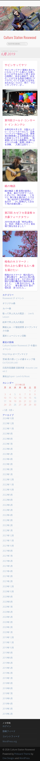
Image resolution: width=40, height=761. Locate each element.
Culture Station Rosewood (20, 37)
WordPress (24, 758)
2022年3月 (8, 520)
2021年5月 (8, 566)
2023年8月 (8, 438)
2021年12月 (8, 535)
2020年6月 (8, 611)
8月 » (11, 410)
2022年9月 (8, 494)
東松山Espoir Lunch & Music (16, 376)
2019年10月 (8, 647)
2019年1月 (8, 678)
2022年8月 (8, 499)
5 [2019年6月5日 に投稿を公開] (15, 394)
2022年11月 (8, 484)
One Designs (9, 758)
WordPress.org (10, 741)
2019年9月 (8, 652)
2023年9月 (8, 433)
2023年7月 (8, 443)
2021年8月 (8, 550)
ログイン (7, 726)
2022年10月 (8, 489)
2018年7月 (8, 693)
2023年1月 (8, 474)
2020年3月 (8, 622)
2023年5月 (8, 454)
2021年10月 (8, 545)
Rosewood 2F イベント (13, 298)
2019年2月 (8, 672)
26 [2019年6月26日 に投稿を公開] (15, 404)
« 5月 (5, 410)
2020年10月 (8, 591)
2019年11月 (8, 642)
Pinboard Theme (22, 753)
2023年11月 (8, 428)
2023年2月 (8, 469)
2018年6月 (8, 698)
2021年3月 (8, 576)
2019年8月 (8, 657)
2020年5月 (8, 616)
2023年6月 (8, 448)
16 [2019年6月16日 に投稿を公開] (35, 397)
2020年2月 (8, 627)
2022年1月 (8, 530)
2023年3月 (8, 464)
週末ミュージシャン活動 (14, 335)
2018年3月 (8, 708)
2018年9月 (8, 683)
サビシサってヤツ (16, 65)
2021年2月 (8, 581)
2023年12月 (8, 423)
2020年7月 (8, 606)
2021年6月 (8, 560)
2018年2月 (8, 713)
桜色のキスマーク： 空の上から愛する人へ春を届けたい (20, 265)
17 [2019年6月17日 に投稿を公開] (5, 401)
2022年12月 (8, 479)
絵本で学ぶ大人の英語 (13, 322)
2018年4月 (8, 703)
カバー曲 (7, 308)
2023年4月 (8, 459)
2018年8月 (8, 688)
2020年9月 (8, 596)
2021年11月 (8, 540)
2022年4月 (8, 515)
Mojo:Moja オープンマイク (15, 354)
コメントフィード (11, 736)
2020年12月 (8, 586)
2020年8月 (8, 601)
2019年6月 (8, 662)
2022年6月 (8, 505)
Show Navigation (32, 19)
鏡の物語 (10, 186)
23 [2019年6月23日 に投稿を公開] (35, 401)
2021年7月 (8, 555)
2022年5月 (8, 510)
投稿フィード (9, 731)
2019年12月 (8, 637)
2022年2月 (8, 525)
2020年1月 (8, 632)
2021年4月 (8, 571)
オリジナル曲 (9, 303)
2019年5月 (8, 667)
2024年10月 (8, 418)
